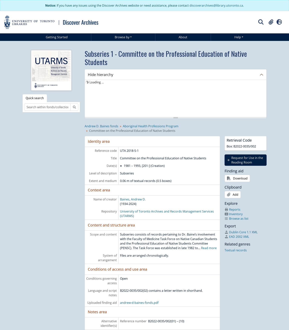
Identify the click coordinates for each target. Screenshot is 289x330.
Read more (209, 248)
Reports (232, 209)
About (183, 37)
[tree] (175, 99)
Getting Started (57, 37)
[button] (271, 22)
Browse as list (236, 218)
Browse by (122, 37)
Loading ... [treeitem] (96, 82)
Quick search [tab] (35, 98)
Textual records (236, 250)
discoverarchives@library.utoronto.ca (216, 5)
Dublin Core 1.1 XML (241, 232)
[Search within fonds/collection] (47, 107)
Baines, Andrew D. (133, 199)
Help (237, 37)
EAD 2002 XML (237, 237)
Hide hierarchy (100, 74)
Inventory (234, 214)
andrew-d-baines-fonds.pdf (139, 303)
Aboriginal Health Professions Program (150, 126)
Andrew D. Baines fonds (101, 126)
